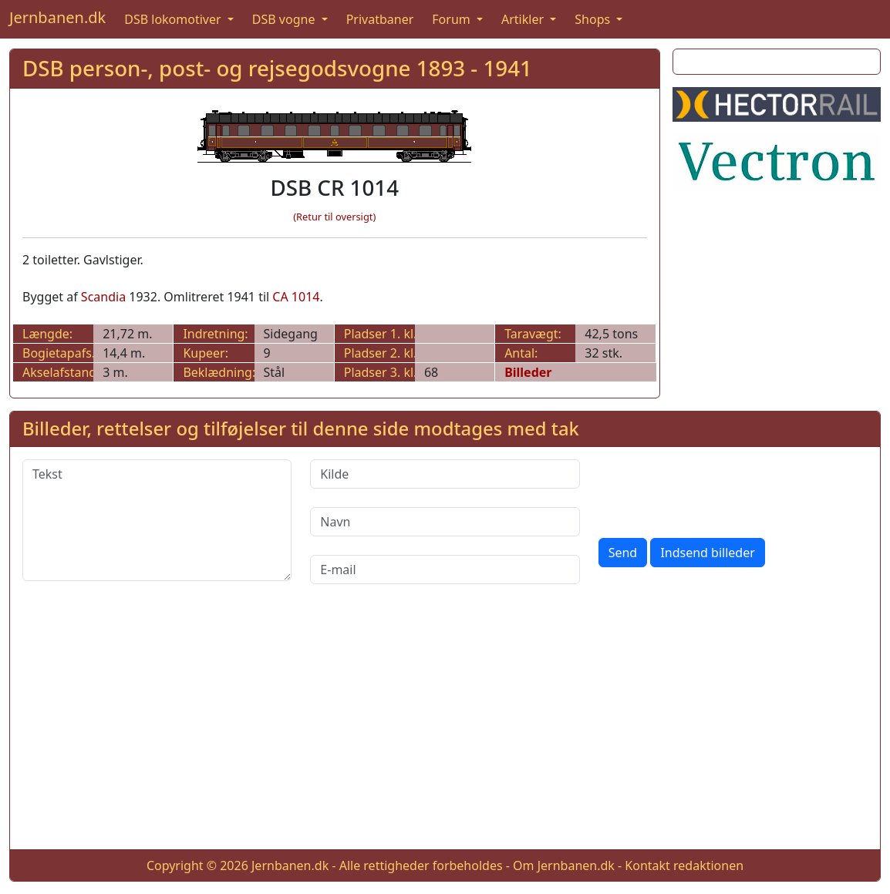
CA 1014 (295, 296)
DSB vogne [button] (285, 19)
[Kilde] (444, 474)
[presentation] (715, 489)
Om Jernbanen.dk (564, 865)
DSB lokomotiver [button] (174, 19)
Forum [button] (453, 19)
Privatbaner (380, 19)
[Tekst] (157, 520)
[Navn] (444, 521)
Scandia (103, 296)
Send (623, 552)
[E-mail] (444, 569)
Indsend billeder (707, 552)
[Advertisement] (445, 729)
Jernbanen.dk (57, 17)
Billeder (527, 372)
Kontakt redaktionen (684, 865)
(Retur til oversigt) (334, 217)
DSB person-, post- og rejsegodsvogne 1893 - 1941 (277, 67)
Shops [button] (594, 19)
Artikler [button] (524, 19)
